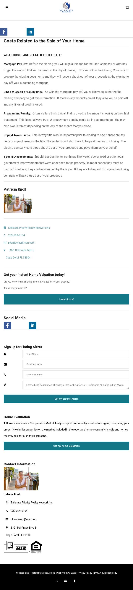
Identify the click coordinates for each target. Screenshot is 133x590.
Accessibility (110, 572)
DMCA (98, 572)
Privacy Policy (85, 572)
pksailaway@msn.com (24, 519)
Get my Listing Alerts (67, 399)
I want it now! (66, 299)
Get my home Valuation (66, 446)
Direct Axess (48, 572)
